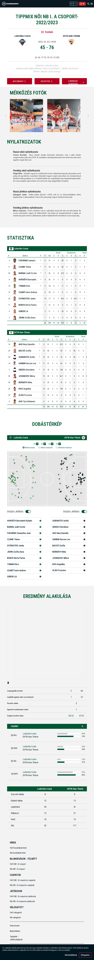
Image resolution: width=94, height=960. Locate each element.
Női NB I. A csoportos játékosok (22, 901)
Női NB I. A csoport (17, 869)
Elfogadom (85, 955)
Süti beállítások (71, 955)
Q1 (35, 444)
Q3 (50, 444)
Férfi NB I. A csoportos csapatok (23, 880)
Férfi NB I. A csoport (18, 864)
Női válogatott (15, 917)
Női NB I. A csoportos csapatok (22, 885)
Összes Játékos (16, 511)
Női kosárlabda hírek (18, 853)
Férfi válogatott (16, 912)
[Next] (88, 115)
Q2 (43, 444)
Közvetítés (47, 81)
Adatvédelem (15, 931)
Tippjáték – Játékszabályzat (16, 938)
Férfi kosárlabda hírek (18, 848)
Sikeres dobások (46, 448)
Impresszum (15, 925)
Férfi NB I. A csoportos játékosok (23, 896)
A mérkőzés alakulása (76, 82)
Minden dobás (30, 448)
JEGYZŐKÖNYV (19, 81)
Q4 (57, 444)
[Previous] (5, 115)
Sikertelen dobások (65, 448)
